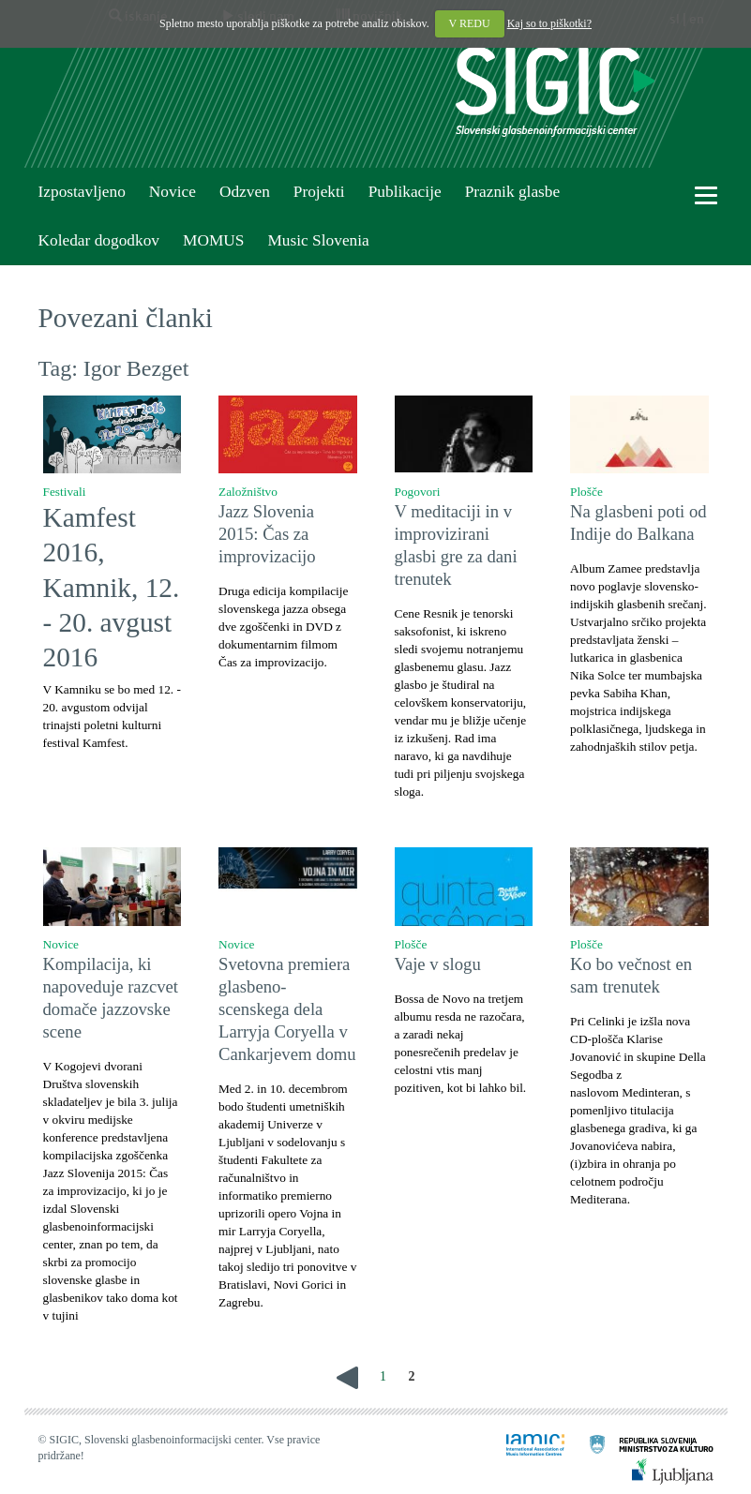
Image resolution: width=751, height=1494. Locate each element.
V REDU (469, 23)
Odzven (244, 192)
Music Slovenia (317, 240)
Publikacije (405, 192)
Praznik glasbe (513, 192)
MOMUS (213, 240)
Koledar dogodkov (98, 240)
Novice (172, 192)
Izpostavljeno (82, 192)
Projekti (319, 192)
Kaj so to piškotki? (549, 23)
